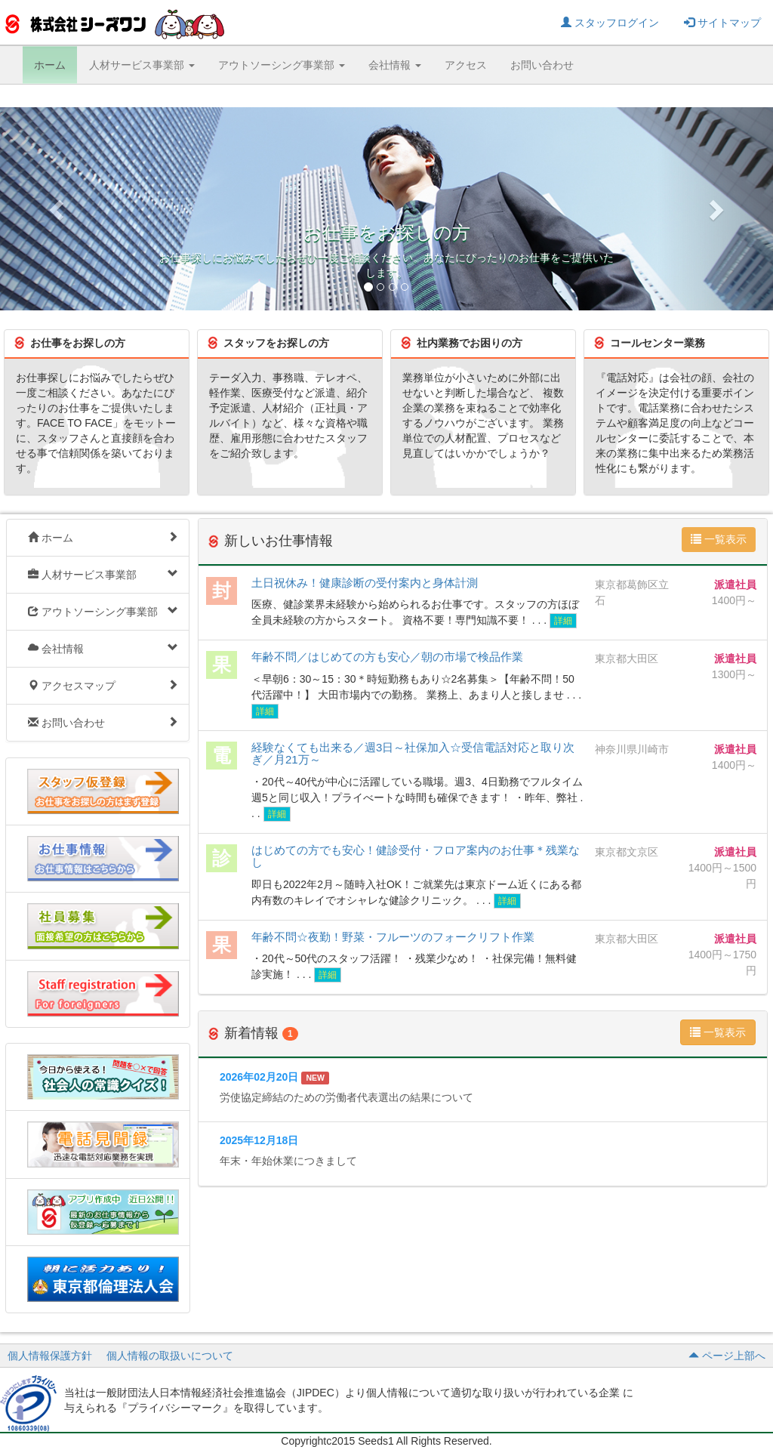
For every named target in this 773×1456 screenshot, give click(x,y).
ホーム (50, 65)
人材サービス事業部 (103, 574)
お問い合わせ (542, 65)
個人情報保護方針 (50, 1356)
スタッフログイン (610, 23)
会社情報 (103, 648)
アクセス (466, 65)
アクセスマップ (103, 685)
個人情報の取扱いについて (169, 1356)
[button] (58, 208)
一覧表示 (719, 539)
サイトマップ (722, 23)
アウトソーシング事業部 (103, 611)
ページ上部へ (726, 1356)
